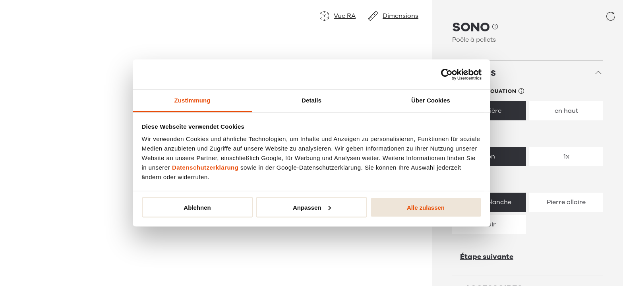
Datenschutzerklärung (205, 167)
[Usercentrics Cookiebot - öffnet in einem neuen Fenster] (447, 74)
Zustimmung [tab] (192, 100)
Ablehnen (197, 207)
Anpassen (312, 207)
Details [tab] (311, 100)
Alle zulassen (426, 207)
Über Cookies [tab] (430, 100)
